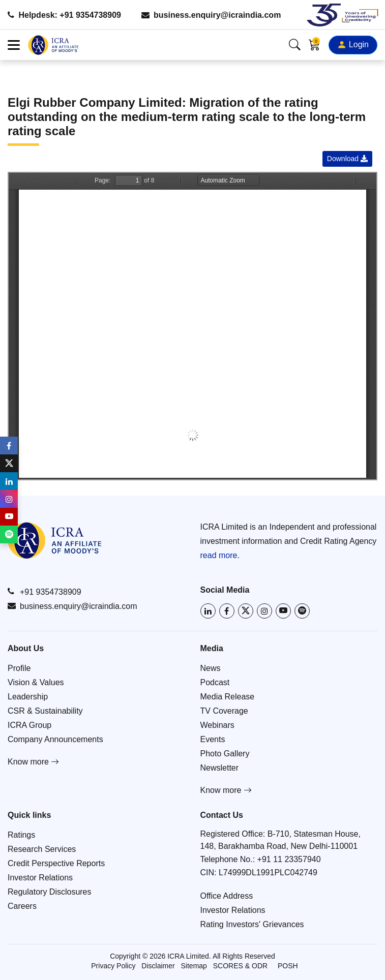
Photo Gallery (225, 753)
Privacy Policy (113, 966)
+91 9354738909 (44, 591)
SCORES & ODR (240, 966)
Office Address (226, 896)
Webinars (217, 725)
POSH (288, 966)
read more (219, 555)
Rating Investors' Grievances (252, 924)
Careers (22, 906)
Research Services (42, 849)
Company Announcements (55, 739)
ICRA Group (29, 725)
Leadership (28, 696)
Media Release (227, 696)
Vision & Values (36, 682)
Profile (19, 668)
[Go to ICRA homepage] (55, 540)
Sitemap (194, 966)
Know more (33, 761)
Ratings (21, 835)
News (210, 668)
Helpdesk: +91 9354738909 (64, 15)
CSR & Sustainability (45, 711)
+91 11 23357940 (289, 859)
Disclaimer (157, 966)
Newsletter (219, 767)
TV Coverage (224, 711)
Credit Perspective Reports (56, 863)
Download (347, 159)
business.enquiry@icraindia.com (211, 15)
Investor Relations (40, 877)
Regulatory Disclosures (50, 891)
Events (212, 739)
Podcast (215, 682)
